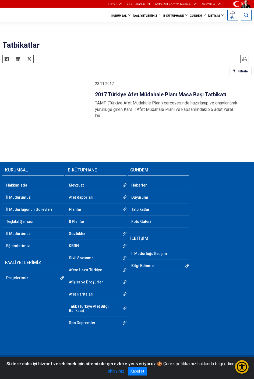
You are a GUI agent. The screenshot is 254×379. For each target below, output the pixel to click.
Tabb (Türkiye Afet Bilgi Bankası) (89, 308)
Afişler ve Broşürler (86, 282)
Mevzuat (76, 185)
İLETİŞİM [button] (214, 15)
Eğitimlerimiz (18, 246)
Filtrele (243, 71)
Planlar (75, 209)
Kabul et (137, 371)
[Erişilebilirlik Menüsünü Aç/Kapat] (242, 367)
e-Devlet (112, 4)
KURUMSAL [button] (119, 15)
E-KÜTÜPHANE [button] (173, 15)
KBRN (74, 246)
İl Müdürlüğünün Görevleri (29, 209)
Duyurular (140, 197)
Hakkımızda (16, 185)
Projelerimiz (17, 278)
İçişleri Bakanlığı (136, 4)
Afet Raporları (81, 197)
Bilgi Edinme (142, 266)
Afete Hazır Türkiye (85, 270)
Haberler (139, 185)
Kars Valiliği (209, 4)
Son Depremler (82, 323)
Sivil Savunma (81, 258)
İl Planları (77, 221)
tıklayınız (116, 371)
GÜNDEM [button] (196, 15)
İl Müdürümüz (18, 197)
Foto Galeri (141, 221)
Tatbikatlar (140, 209)
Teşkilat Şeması (19, 221)
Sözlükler (77, 233)
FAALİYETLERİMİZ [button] (145, 15)
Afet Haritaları (81, 294)
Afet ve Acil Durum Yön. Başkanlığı (173, 4)
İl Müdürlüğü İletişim (149, 253)
